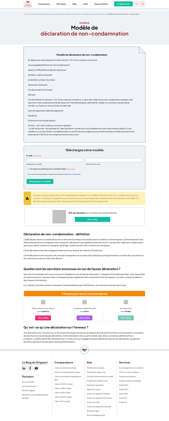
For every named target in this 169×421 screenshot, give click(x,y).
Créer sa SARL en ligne (62, 388)
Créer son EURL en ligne (63, 384)
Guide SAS (123, 398)
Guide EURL (123, 385)
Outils (85, 4)
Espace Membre (101, 4)
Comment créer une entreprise (40, 14)
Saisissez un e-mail (34, 164)
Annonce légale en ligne (96, 415)
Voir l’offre (92, 219)
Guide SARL (123, 394)
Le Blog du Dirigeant (28, 4)
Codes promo (123, 4)
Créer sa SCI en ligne (62, 401)
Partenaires (61, 4)
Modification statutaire (95, 368)
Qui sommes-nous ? (30, 386)
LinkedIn (24, 368)
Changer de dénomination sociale (100, 376)
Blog (74, 4)
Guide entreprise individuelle (130, 381)
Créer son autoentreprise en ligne (67, 372)
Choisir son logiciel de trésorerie (99, 407)
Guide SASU (123, 389)
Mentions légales (28, 390)
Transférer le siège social (96, 372)
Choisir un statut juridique (129, 372)
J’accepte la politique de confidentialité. (52, 169)
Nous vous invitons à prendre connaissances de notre (54, 174)
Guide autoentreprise (127, 376)
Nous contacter (28, 382)
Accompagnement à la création (131, 368)
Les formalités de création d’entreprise (66, 14)
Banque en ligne (93, 411)
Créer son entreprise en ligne (65, 368)
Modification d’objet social (97, 381)
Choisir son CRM (93, 402)
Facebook (30, 368)
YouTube (36, 368)
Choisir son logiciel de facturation (100, 398)
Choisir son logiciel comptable (98, 394)
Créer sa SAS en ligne (62, 393)
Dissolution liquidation (95, 385)
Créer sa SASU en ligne (63, 397)
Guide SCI (123, 402)
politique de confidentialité (72, 174)
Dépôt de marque (93, 389)
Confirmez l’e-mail (93, 164)
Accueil (26, 14)
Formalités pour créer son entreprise (93, 14)
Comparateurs (44, 4)
